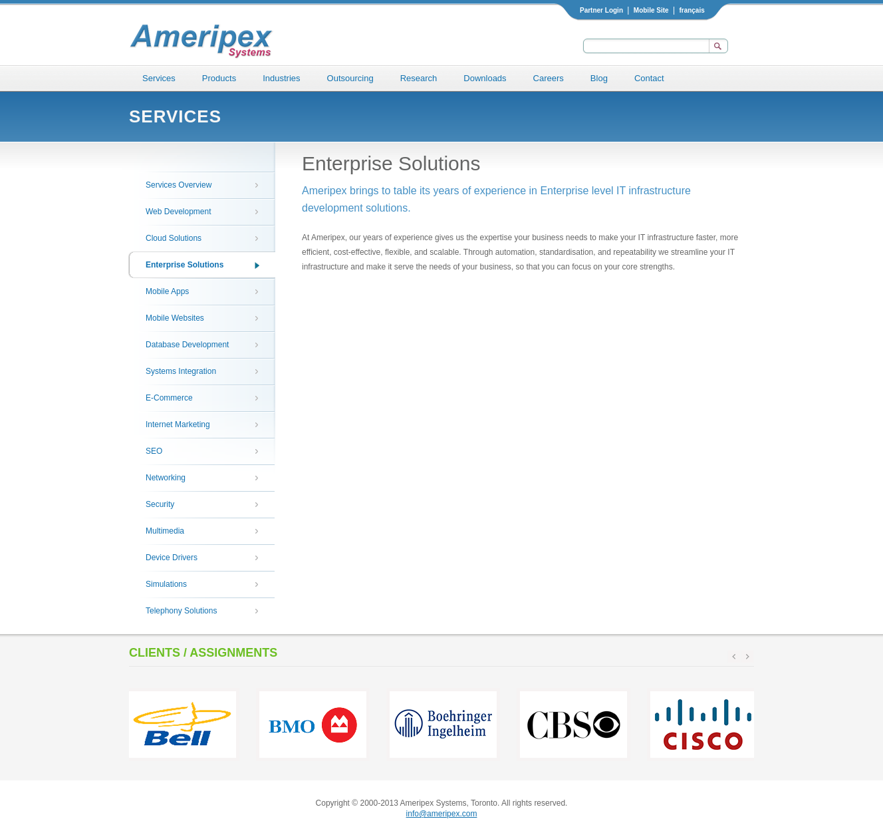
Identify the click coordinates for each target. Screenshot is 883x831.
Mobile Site (651, 10)
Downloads (484, 78)
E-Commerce (169, 398)
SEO (154, 451)
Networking (166, 477)
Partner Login (601, 10)
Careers (548, 78)
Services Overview (178, 185)
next (747, 656)
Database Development (187, 344)
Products (219, 78)
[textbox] (644, 46)
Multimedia (165, 531)
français (691, 10)
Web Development (178, 211)
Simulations (166, 584)
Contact (649, 78)
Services (159, 78)
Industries (281, 78)
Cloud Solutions (173, 238)
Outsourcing (350, 78)
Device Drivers (171, 557)
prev (734, 656)
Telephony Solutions (181, 610)
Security (160, 504)
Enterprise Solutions (184, 264)
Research (419, 78)
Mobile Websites (175, 318)
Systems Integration (181, 371)
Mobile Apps (167, 291)
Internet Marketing (178, 424)
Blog (599, 78)
